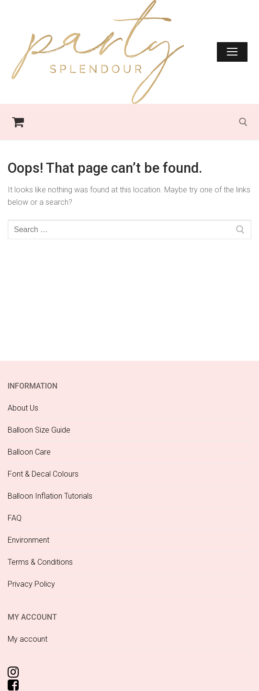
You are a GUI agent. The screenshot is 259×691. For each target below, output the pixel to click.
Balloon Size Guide (39, 430)
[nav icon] (232, 52)
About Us (23, 407)
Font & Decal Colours (43, 474)
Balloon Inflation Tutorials (50, 496)
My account (27, 639)
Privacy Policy (31, 584)
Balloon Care (29, 452)
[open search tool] (243, 122)
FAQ (15, 518)
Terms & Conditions (40, 562)
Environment (28, 540)
